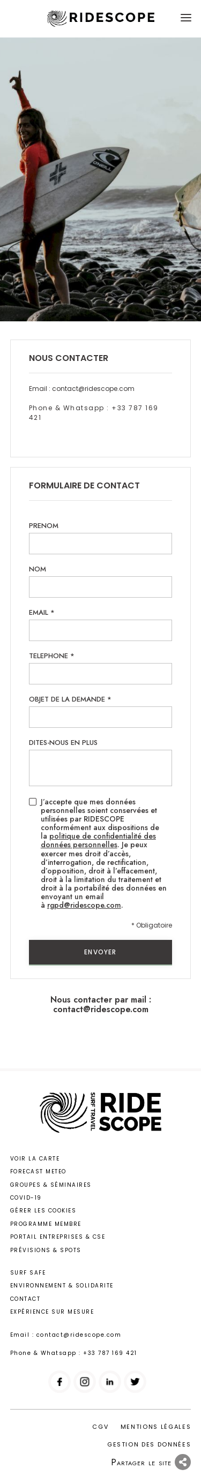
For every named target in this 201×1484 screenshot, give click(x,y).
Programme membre (45, 1224)
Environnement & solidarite (62, 1286)
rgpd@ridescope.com (84, 905)
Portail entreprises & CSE (58, 1237)
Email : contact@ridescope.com (82, 388)
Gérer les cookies (43, 1211)
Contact (25, 1299)
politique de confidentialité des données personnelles (98, 840)
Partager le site (151, 1462)
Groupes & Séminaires (51, 1185)
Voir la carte (35, 1159)
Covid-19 (26, 1198)
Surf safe (28, 1273)
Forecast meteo (38, 1171)
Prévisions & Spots (45, 1250)
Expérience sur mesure (52, 1312)
